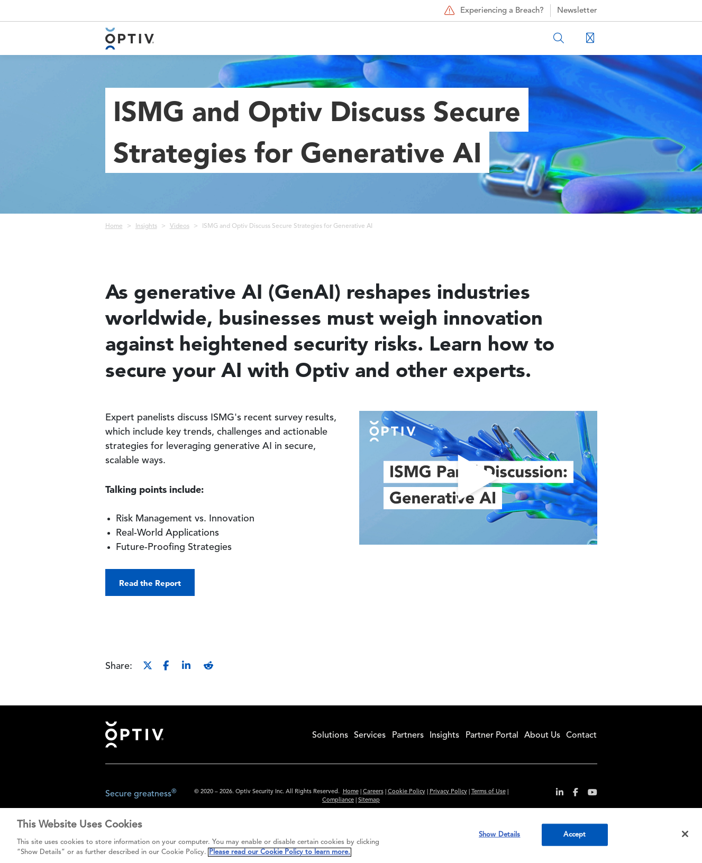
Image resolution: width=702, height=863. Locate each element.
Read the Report (150, 583)
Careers (373, 792)
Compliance (338, 800)
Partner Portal (492, 735)
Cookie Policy (406, 792)
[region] (351, 835)
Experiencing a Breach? (493, 10)
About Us (542, 735)
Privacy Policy (448, 792)
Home (114, 226)
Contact (581, 735)
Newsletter (577, 11)
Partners (408, 735)
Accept (574, 834)
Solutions (330, 735)
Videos (179, 226)
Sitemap (369, 800)
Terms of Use (488, 792)
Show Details (500, 834)
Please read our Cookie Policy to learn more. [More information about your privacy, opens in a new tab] (279, 852)
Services (370, 735)
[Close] (685, 834)
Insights (146, 226)
